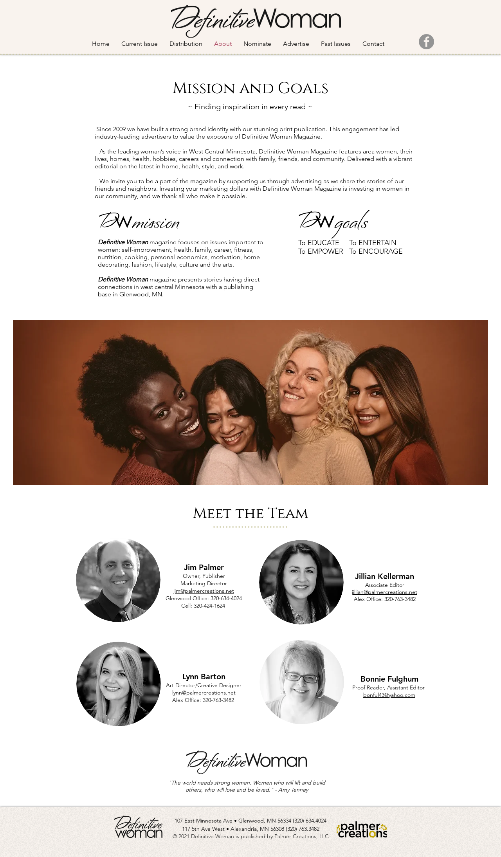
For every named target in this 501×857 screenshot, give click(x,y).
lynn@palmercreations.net (204, 692)
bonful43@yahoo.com (389, 694)
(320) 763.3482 (302, 828)
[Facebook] (426, 41)
